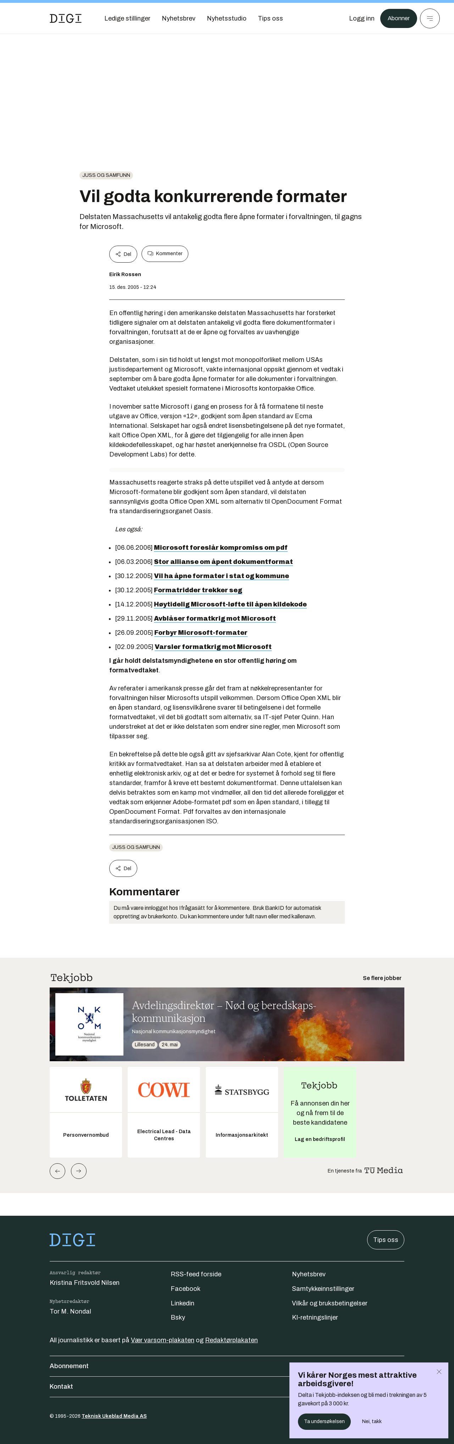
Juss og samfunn (106, 175)
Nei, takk (372, 1421)
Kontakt (227, 1386)
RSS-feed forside (196, 1274)
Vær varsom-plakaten (162, 1340)
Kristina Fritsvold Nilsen (85, 1282)
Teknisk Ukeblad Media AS (114, 1416)
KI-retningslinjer (315, 1317)
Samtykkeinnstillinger (323, 1288)
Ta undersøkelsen (324, 1421)
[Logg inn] (359, 18)
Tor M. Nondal (70, 1311)
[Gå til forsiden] (66, 18)
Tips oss (385, 1239)
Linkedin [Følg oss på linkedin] (182, 1303)
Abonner (397, 18)
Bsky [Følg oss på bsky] (178, 1317)
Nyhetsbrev (309, 1274)
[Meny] (430, 18)
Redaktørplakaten (231, 1340)
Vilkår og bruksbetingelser (329, 1303)
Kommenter (165, 254)
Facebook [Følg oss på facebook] (185, 1288)
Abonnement (227, 1366)
